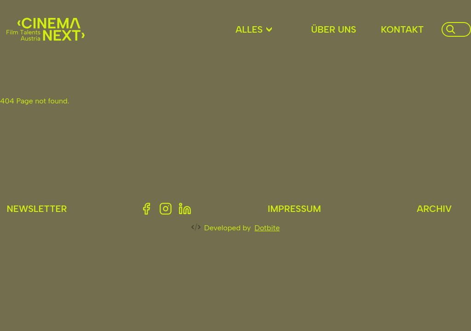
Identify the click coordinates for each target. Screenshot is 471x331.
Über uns (333, 29)
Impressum (294, 208)
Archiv (434, 208)
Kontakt (402, 29)
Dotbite (267, 227)
